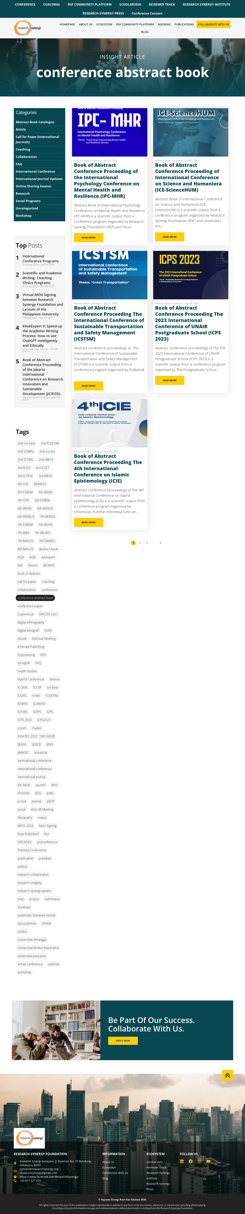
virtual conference (30, 964)
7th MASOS (25, 541)
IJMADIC (23, 752)
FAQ (19, 164)
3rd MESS (45, 476)
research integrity (30, 883)
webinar (53, 964)
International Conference (35, 171)
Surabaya (24, 907)
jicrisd (22, 801)
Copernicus (25, 614)
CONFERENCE (25, 4)
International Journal (31, 777)
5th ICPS (23, 500)
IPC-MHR (24, 785)
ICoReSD (39, 704)
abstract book (48, 549)
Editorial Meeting (44, 638)
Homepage (67, 24)
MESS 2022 (25, 826)
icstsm (22, 728)
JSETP (50, 801)
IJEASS (22, 744)
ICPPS (37, 712)
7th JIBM (23, 533)
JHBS (50, 793)
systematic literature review (36, 915)
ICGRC (22, 695)
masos (42, 817)
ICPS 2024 (25, 720)
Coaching (23, 149)
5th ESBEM (25, 492)
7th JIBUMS (42, 533)
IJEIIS (50, 744)
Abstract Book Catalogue (35, 122)
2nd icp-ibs (47, 451)
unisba (22, 931)
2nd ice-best (26, 443)
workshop (24, 972)
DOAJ (48, 630)
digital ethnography (31, 622)
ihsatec (37, 728)
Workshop (23, 216)
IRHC (54, 785)
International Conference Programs (41, 258)
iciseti (36, 695)
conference (49, 590)
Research (23, 193)
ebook (22, 638)
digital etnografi (28, 630)
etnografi (24, 663)
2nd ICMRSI (26, 451)
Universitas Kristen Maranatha (38, 948)
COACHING (51, 4)
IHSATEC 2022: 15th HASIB (36, 736)
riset (21, 899)
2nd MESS (46, 459)
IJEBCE (36, 744)
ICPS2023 (43, 720)
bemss (32, 565)
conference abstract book (35, 598)
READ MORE (89, 237)
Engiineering (26, 655)
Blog (145, 32)
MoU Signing (47, 826)
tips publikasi (27, 923)
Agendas (164, 24)
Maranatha (25, 817)
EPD (43, 655)
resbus (22, 866)
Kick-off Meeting (42, 809)
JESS (38, 793)
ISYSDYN (24, 793)
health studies (27, 671)
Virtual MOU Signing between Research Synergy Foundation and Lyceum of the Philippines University (43, 304)
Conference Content (147, 13)
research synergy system (34, 891)
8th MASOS (25, 549)
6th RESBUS (26, 516)
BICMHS (49, 565)
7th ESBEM (25, 525)
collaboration (27, 590)
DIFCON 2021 (48, 614)
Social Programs (28, 201)
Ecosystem (104, 24)
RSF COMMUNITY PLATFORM (90, 4)
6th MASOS (45, 508)
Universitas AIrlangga (32, 940)
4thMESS (40, 484)
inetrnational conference (34, 761)
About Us (85, 24)
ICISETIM (52, 695)
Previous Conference (32, 850)
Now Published (28, 834)
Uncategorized (27, 208)
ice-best (52, 687)
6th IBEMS (25, 508)
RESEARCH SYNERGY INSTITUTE (206, 4)
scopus (34, 899)
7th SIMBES (47, 541)
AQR (33, 557)
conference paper (30, 606)
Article (21, 129)
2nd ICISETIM (50, 443)
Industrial (40, 752)
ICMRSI (23, 704)
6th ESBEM (42, 500)
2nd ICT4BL (25, 459)
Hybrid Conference (31, 679)
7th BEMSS (47, 516)
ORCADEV (24, 842)
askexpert (48, 557)
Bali (20, 565)
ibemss (55, 679)
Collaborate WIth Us (213, 24)
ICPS (50, 712)
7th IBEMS (45, 525)
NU (46, 834)
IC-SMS (23, 687)
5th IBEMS (45, 492)
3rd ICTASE (25, 476)
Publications (184, 24)
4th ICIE (23, 484)
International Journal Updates (39, 179)
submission (52, 899)
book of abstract (29, 573)
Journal (36, 801)
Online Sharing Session (33, 186)
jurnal (21, 809)
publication (25, 858)
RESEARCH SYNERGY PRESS (103, 13)
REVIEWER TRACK (162, 4)
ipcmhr (41, 785)
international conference (34, 769)
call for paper (27, 581)
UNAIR (46, 923)
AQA (21, 557)
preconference (47, 842)
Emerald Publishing (31, 647)
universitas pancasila (32, 956)
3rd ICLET (42, 468)
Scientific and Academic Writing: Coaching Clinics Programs (42, 278)
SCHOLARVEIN (130, 4)
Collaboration (26, 157)
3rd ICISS (24, 468)
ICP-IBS (23, 712)
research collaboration (33, 874)
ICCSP (37, 687)
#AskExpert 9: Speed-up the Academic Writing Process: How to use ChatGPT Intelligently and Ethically (42, 336)
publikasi (45, 858)
